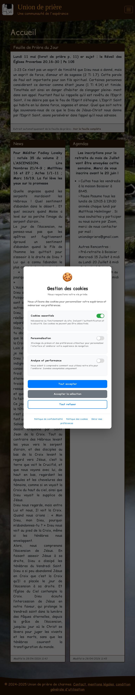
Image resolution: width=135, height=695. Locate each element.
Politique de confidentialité (48, 422)
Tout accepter (67, 388)
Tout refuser (67, 408)
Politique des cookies (77, 422)
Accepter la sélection (67, 398)
